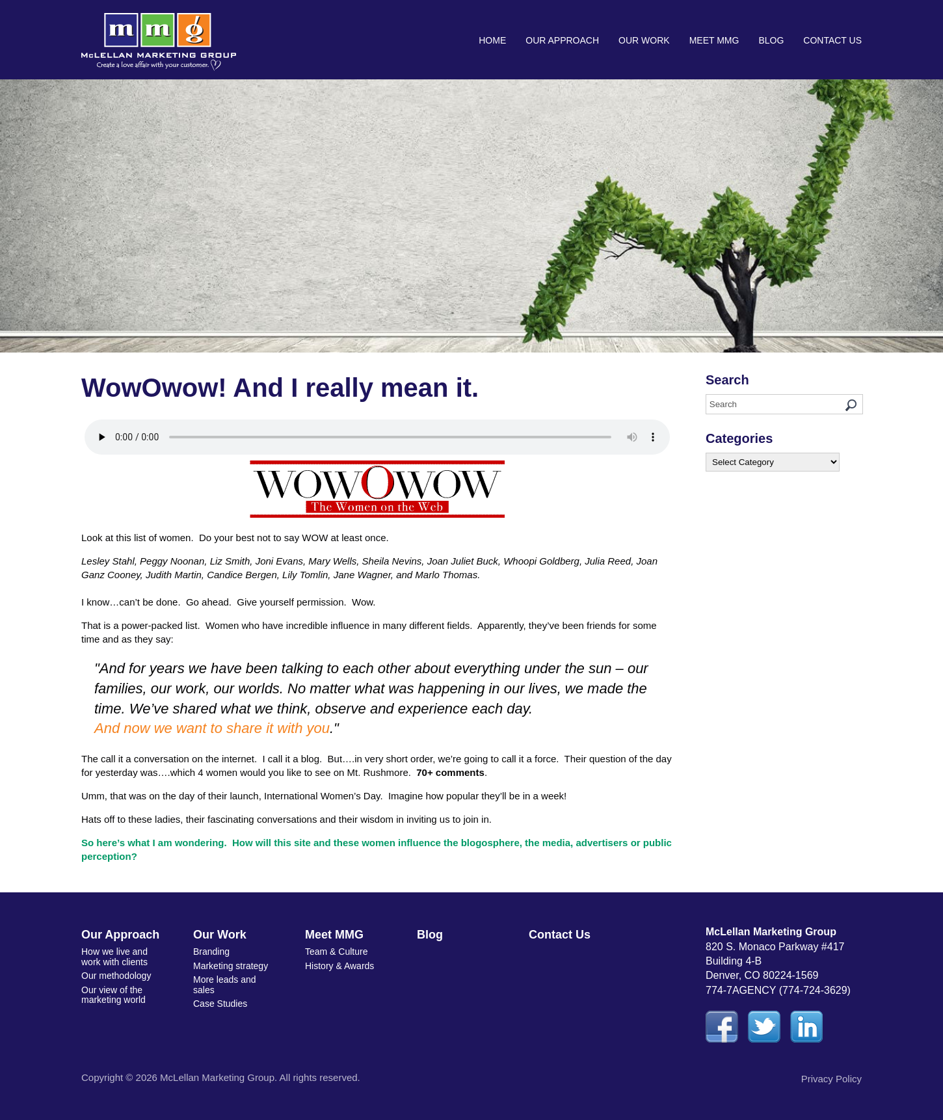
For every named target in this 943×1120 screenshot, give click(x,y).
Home (492, 40)
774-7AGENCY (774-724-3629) (778, 990)
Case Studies (220, 1003)
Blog (771, 40)
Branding (211, 951)
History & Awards (339, 966)
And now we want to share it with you (212, 728)
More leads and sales (224, 984)
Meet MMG (714, 40)
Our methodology (116, 975)
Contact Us (832, 40)
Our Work (644, 40)
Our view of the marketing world (113, 995)
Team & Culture (336, 951)
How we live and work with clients (114, 956)
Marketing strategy (230, 966)
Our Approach (562, 40)
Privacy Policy (831, 1078)
